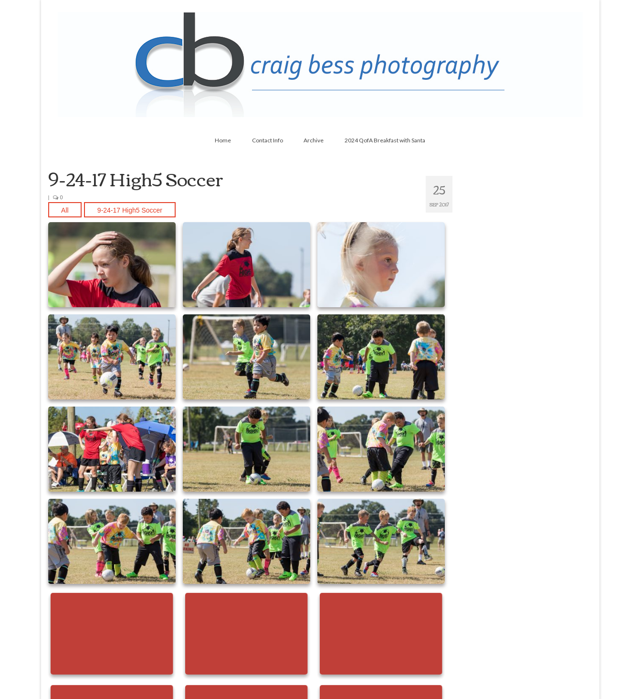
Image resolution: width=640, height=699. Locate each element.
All (65, 210)
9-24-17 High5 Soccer (129, 210)
